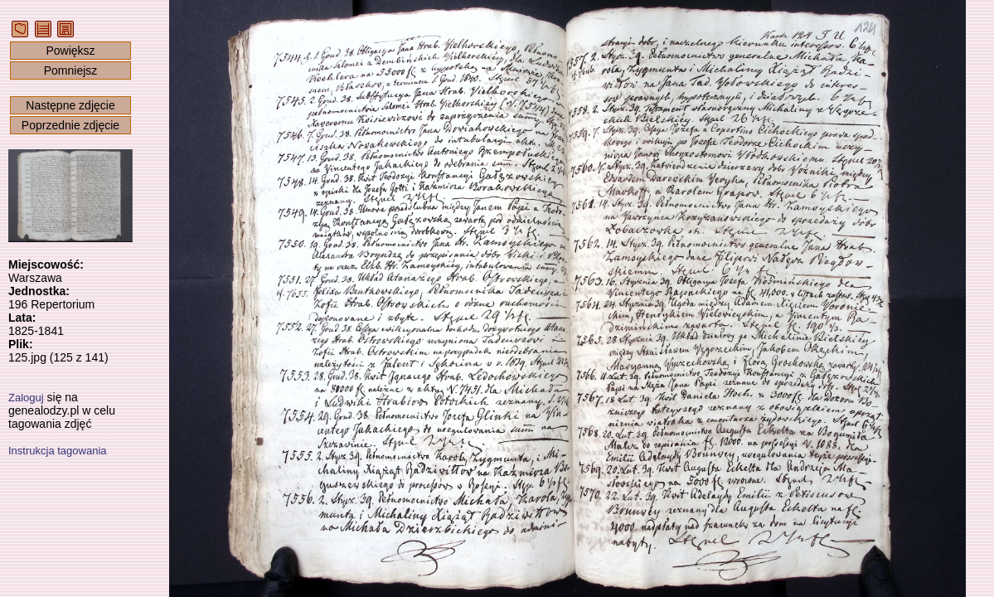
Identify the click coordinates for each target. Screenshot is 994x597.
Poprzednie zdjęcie (70, 125)
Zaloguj (26, 397)
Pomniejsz (71, 70)
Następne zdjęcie (70, 105)
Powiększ (70, 50)
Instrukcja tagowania (57, 450)
